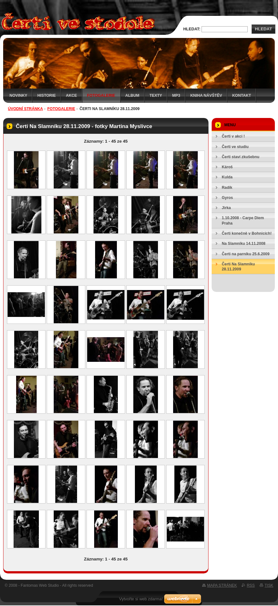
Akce (71, 95)
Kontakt (241, 95)
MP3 (176, 95)
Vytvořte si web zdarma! (141, 599)
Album (132, 95)
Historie (46, 95)
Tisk (269, 585)
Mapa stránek (222, 585)
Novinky (18, 95)
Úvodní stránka (25, 109)
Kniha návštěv (206, 95)
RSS (251, 585)
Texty (155, 95)
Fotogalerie (101, 95)
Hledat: (191, 29)
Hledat (263, 29)
